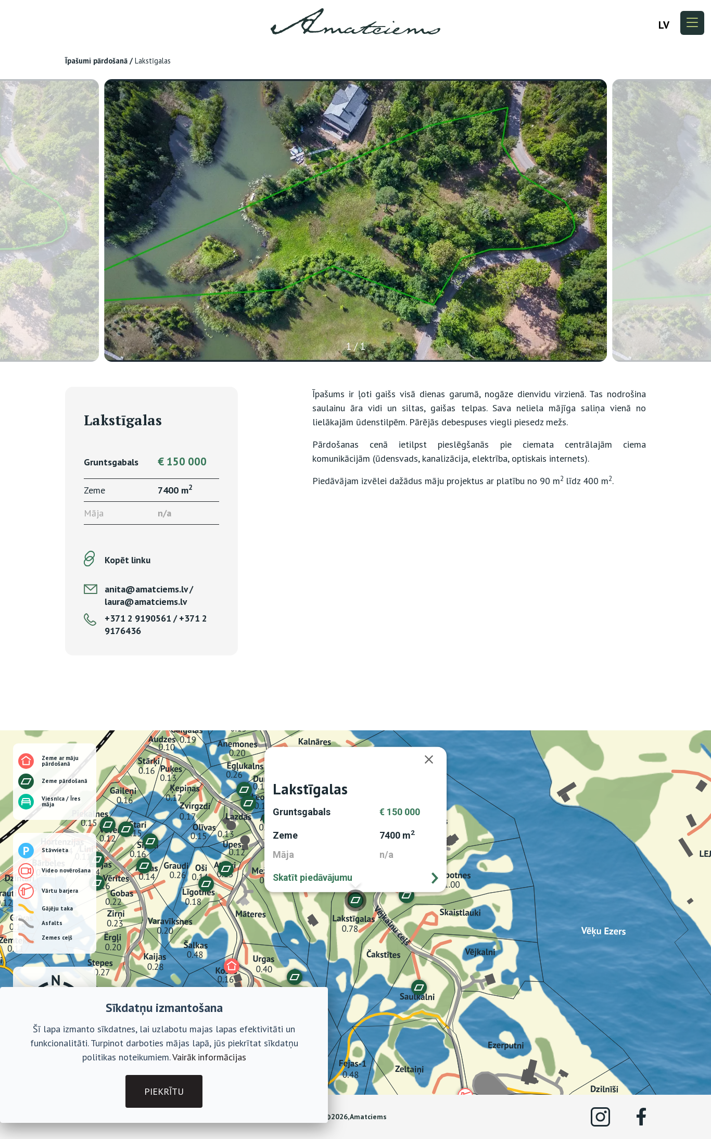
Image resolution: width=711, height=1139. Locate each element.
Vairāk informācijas (209, 1057)
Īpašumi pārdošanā (96, 61)
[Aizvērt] (434, 759)
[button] (144, 865)
